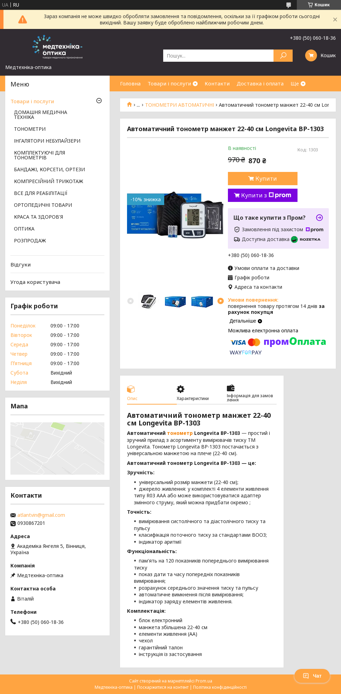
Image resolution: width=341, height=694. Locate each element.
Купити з (266, 195)
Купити (266, 178)
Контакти (217, 83)
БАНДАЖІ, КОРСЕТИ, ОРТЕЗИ (49, 170)
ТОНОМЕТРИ (30, 129)
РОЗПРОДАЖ (30, 241)
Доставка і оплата (260, 83)
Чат (312, 676)
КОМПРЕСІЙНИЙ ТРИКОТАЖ (48, 181)
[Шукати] (283, 56)
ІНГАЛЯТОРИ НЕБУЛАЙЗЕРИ (47, 141)
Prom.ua (204, 681)
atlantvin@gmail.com (41, 515)
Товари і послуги (169, 83)
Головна (130, 83)
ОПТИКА (24, 229)
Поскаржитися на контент (163, 687)
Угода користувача (35, 281)
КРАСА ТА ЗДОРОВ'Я (38, 217)
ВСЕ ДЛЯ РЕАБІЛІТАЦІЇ (41, 193)
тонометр (180, 433)
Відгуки (20, 264)
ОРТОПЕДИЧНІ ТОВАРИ (43, 205)
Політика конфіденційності (220, 687)
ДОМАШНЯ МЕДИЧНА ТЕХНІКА (40, 115)
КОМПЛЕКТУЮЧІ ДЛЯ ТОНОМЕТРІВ (39, 155)
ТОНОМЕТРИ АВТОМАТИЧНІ (179, 105)
